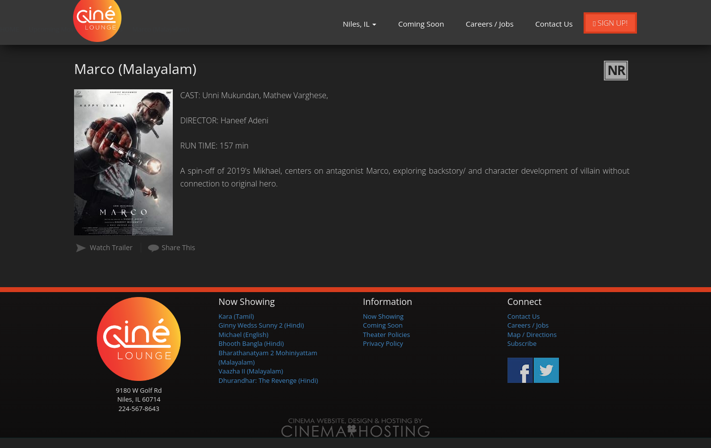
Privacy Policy (383, 343)
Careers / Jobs (490, 24)
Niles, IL (359, 24)
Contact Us (554, 24)
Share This (179, 247)
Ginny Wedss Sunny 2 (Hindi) (261, 325)
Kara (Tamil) (236, 316)
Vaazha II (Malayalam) (251, 371)
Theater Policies (386, 334)
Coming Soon (421, 24)
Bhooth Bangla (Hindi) (251, 343)
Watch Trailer (111, 247)
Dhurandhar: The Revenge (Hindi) (268, 380)
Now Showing (383, 316)
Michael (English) (244, 334)
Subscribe (522, 343)
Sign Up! (610, 23)
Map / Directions (532, 334)
